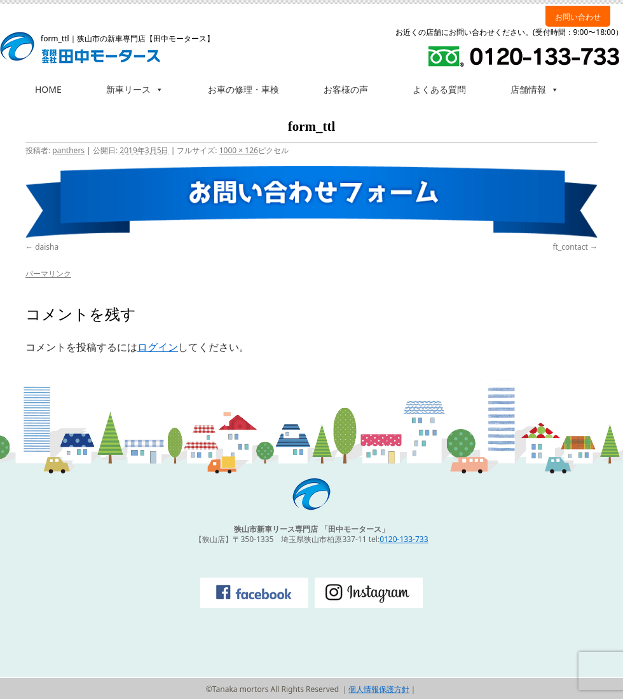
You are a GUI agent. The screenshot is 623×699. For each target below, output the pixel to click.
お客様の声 (346, 89)
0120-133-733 (404, 539)
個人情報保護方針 (378, 689)
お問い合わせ (578, 16)
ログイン (157, 347)
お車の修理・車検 (243, 89)
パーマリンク (48, 273)
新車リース (134, 89)
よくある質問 (439, 89)
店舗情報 (534, 89)
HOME (48, 89)
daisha (46, 246)
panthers (68, 150)
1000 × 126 (238, 150)
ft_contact (569, 246)
